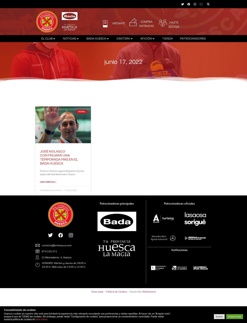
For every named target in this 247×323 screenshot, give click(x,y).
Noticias (71, 38)
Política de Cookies (116, 291)
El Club (48, 38)
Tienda (167, 38)
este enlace (42, 319)
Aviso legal (97, 291)
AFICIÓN (147, 38)
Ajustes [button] (219, 316)
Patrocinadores (193, 38)
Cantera (124, 38)
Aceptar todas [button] (234, 316)
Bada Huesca (97, 38)
